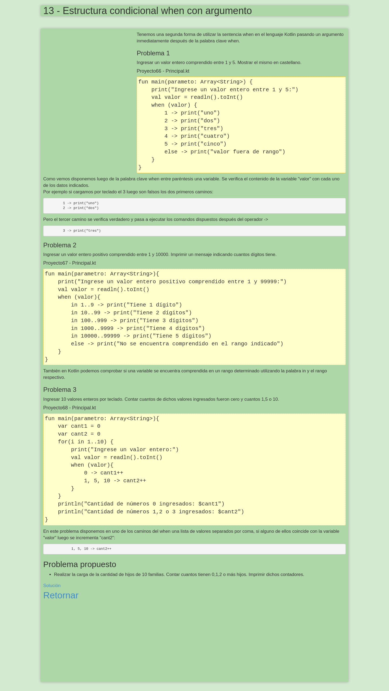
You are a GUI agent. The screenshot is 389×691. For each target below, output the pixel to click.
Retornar (61, 595)
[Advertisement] (90, 70)
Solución (52, 585)
